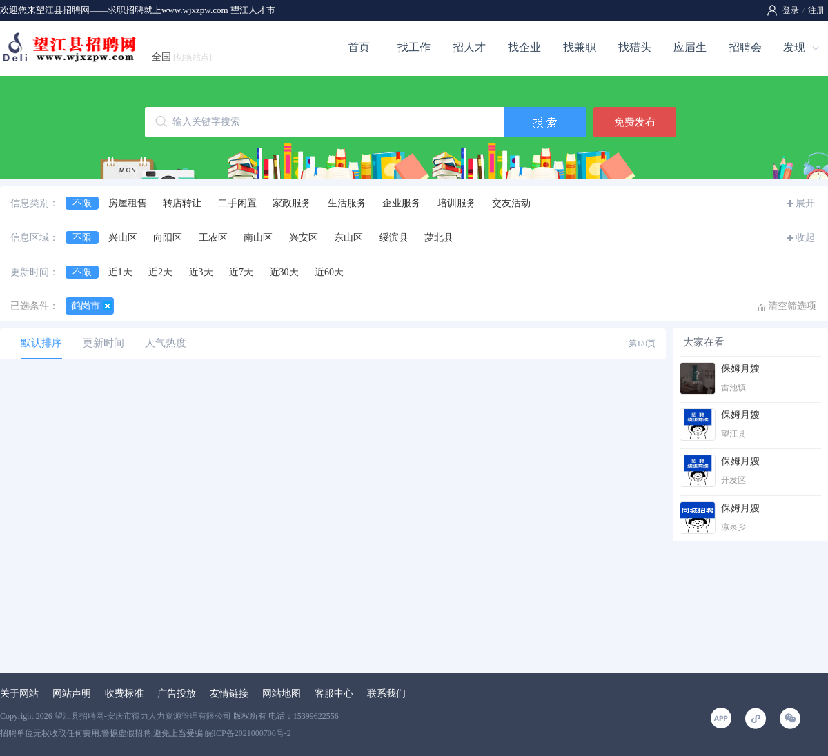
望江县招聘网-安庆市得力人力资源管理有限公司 (143, 716)
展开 (805, 203)
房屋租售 (127, 203)
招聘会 (745, 47)
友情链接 (229, 693)
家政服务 (292, 203)
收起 (805, 237)
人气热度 (165, 342)
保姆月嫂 (740, 369)
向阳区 (167, 237)
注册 (816, 10)
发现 (794, 47)
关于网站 (19, 693)
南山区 (258, 237)
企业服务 (401, 203)
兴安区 (303, 237)
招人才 (469, 47)
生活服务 (347, 203)
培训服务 (456, 203)
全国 (182, 57)
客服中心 (334, 693)
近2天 (160, 272)
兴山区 (122, 237)
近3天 (201, 272)
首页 (359, 47)
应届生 (690, 47)
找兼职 (579, 47)
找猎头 (634, 47)
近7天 (241, 272)
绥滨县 (393, 237)
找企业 (524, 47)
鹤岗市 (85, 306)
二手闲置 (237, 203)
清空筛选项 (792, 306)
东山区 (348, 237)
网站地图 (281, 693)
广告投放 (176, 693)
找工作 (414, 47)
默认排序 (41, 342)
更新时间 (103, 342)
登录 (790, 10)
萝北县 (438, 237)
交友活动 (511, 203)
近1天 (120, 272)
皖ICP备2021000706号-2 (248, 733)
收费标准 (124, 693)
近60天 (329, 272)
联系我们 (386, 693)
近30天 (284, 272)
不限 (82, 203)
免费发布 (635, 122)
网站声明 (71, 693)
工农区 (213, 237)
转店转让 (182, 203)
